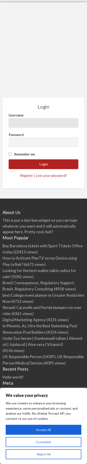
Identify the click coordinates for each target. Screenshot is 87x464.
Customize (43, 442)
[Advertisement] (43, 45)
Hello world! (13, 377)
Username (44, 120)
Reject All (43, 454)
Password (44, 140)
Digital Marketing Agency (24, 319)
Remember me (24, 154)
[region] (43, 426)
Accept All (43, 430)
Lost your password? (51, 175)
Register (26, 175)
